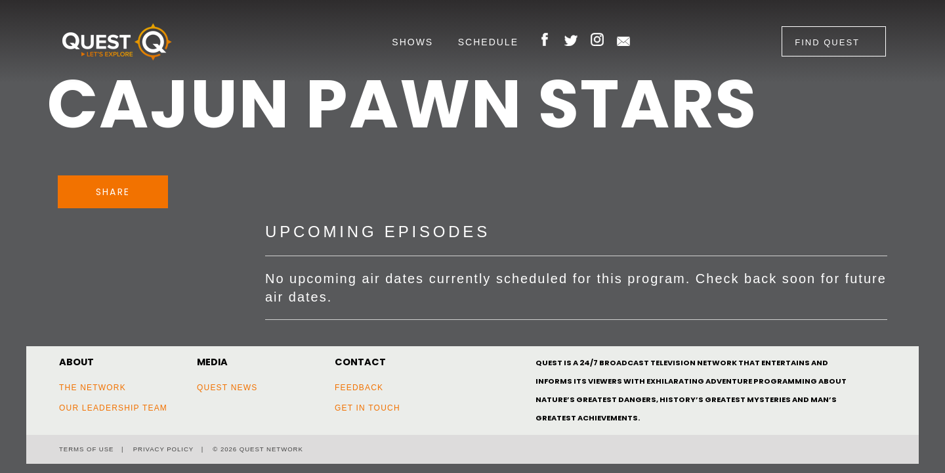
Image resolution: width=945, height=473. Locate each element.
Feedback (359, 387)
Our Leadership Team (113, 408)
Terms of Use (86, 449)
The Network (92, 387)
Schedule (488, 42)
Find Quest (827, 42)
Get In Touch (367, 408)
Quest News (227, 387)
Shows (412, 42)
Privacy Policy (163, 449)
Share (113, 191)
